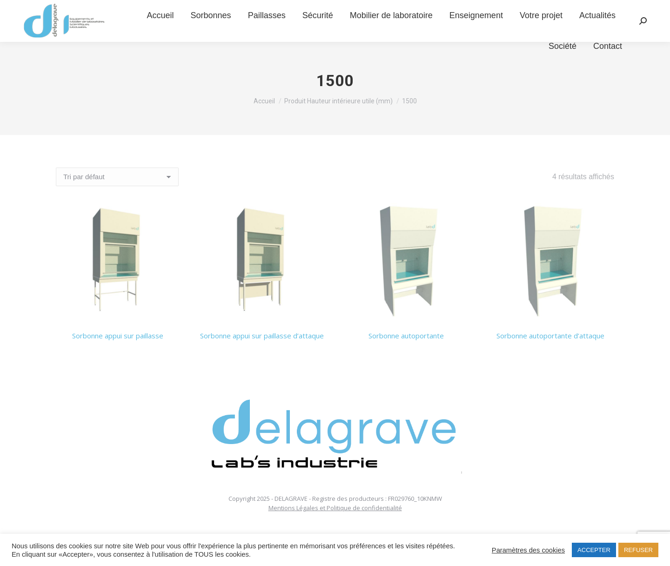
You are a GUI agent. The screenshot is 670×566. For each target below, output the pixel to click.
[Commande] (117, 177)
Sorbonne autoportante (406, 335)
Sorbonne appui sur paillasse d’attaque (262, 335)
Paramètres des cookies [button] (528, 550)
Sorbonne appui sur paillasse (117, 335)
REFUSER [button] (638, 549)
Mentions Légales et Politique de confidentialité (335, 508)
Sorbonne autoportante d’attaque (550, 335)
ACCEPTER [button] (593, 549)
